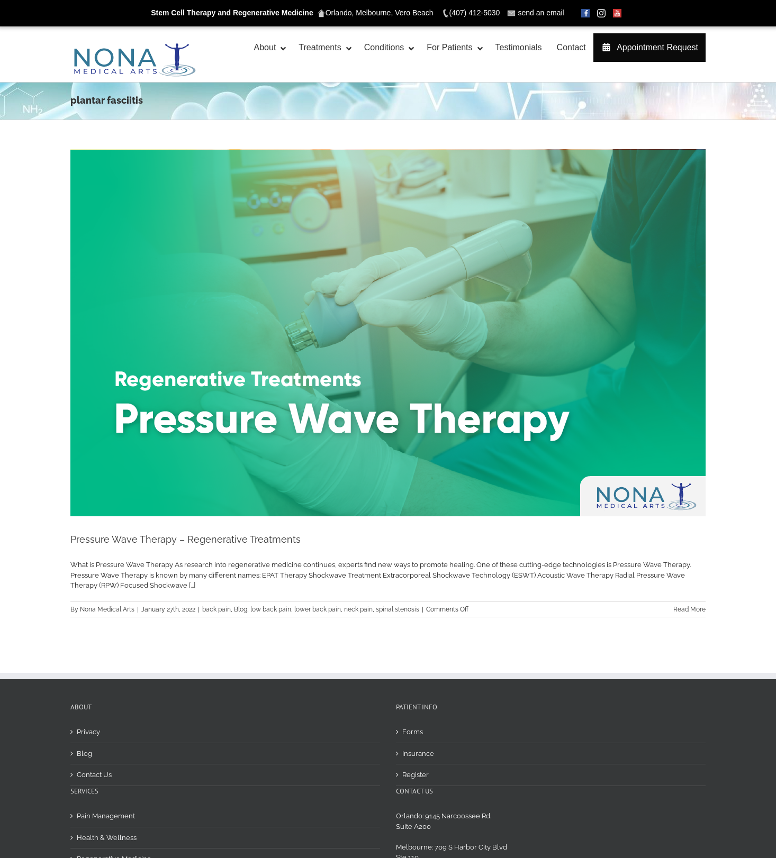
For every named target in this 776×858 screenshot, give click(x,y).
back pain (216, 609)
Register (415, 696)
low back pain (270, 609)
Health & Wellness (107, 759)
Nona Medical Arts (107, 609)
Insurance (418, 675)
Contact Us (94, 696)
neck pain (358, 609)
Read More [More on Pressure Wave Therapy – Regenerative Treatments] (689, 609)
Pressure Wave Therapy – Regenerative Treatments (185, 539)
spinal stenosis (397, 609)
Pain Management (106, 737)
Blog (240, 609)
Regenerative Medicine (114, 780)
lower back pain (317, 609)
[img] (701, 832)
